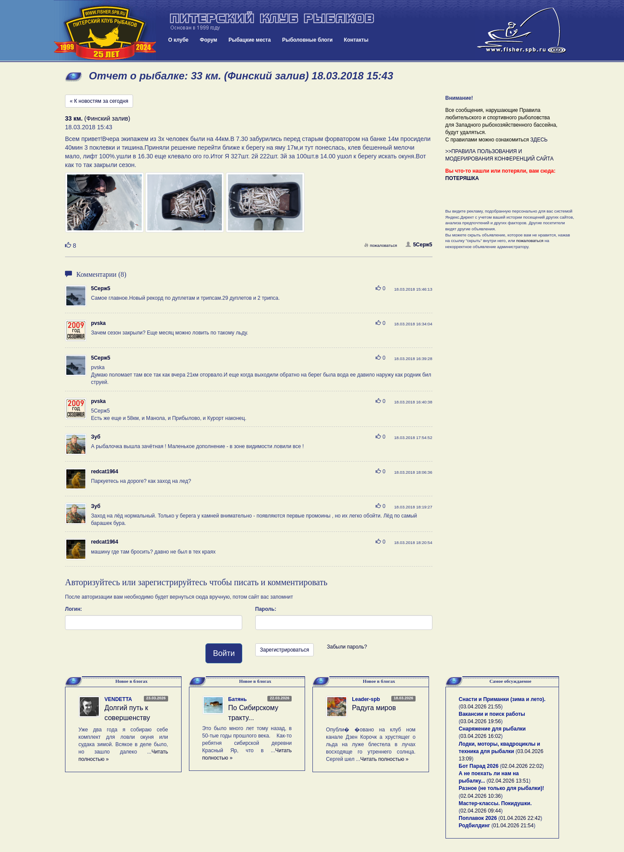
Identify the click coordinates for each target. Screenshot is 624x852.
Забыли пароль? (347, 647)
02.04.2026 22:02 (522, 766)
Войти (223, 653)
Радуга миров (374, 707)
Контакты (356, 40)
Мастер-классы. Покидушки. (495, 803)
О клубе (178, 40)
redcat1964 (104, 472)
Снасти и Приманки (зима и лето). (502, 699)
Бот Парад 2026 (479, 766)
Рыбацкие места (249, 40)
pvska (98, 323)
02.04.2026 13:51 (508, 781)
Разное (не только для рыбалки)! (501, 788)
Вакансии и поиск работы (492, 714)
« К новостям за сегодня (99, 101)
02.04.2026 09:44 (481, 811)
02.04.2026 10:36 (481, 796)
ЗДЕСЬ (539, 140)
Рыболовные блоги (307, 40)
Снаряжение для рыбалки (492, 729)
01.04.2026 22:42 (520, 818)
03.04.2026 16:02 (481, 736)
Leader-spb (366, 699)
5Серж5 (419, 245)
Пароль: (265, 609)
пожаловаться (380, 245)
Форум (208, 40)
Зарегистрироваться (284, 650)
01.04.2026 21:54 (513, 826)
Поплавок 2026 (478, 818)
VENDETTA (118, 699)
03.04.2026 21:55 (481, 707)
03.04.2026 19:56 (481, 721)
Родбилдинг (474, 826)
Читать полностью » (384, 759)
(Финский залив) (97, 118)
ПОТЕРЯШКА (462, 178)
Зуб (96, 437)
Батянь (237, 699)
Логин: (73, 609)
